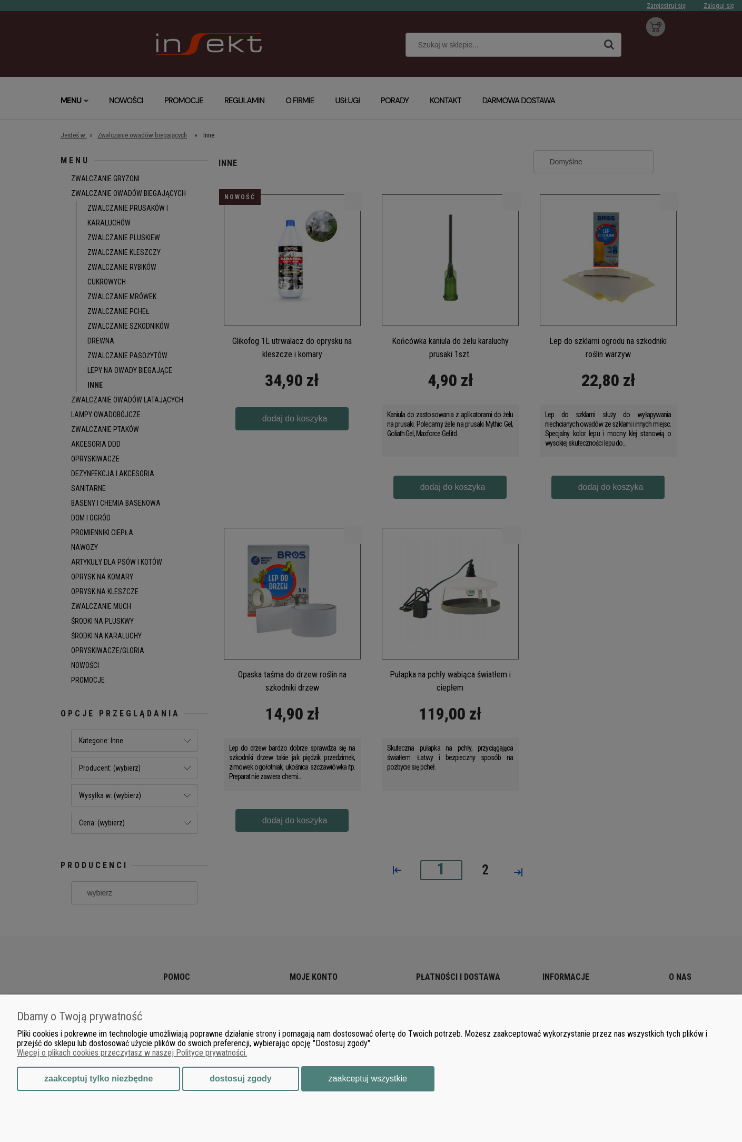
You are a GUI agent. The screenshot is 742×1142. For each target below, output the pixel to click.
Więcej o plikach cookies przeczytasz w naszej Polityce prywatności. (132, 1053)
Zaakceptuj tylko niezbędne (98, 1078)
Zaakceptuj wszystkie (368, 1078)
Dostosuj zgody (240, 1078)
